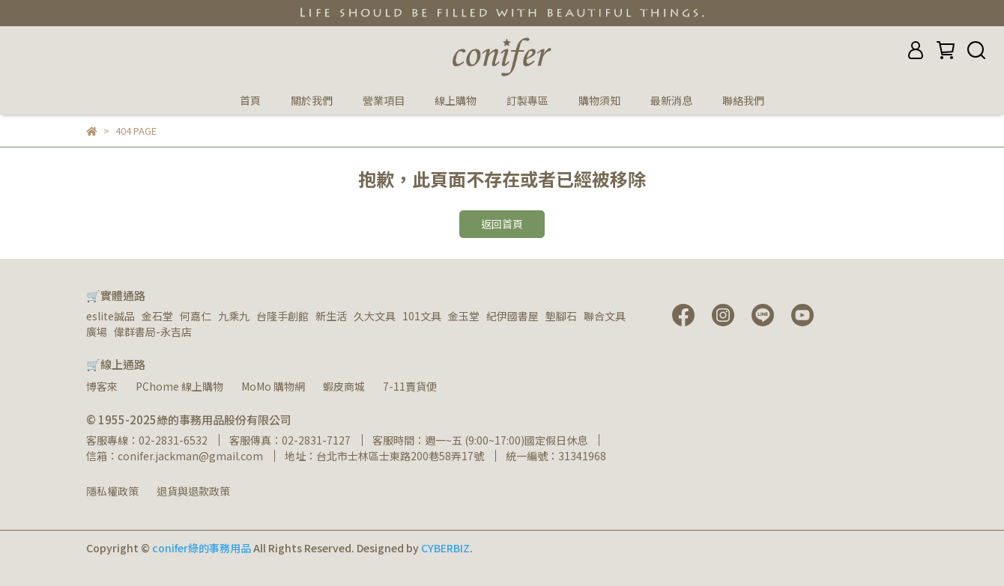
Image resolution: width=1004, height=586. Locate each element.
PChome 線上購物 (179, 386)
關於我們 (312, 100)
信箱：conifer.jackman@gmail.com (174, 455)
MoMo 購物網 (273, 386)
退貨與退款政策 (193, 490)
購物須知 (599, 100)
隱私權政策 (112, 490)
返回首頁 (502, 223)
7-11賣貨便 (410, 386)
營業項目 (384, 100)
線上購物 (456, 100)
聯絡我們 (743, 100)
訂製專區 (527, 100)
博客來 (102, 386)
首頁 (250, 100)
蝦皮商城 (344, 386)
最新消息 (671, 100)
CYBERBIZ (445, 547)
